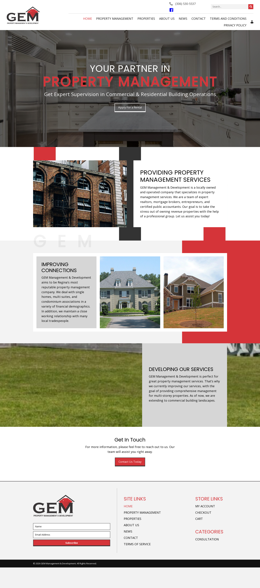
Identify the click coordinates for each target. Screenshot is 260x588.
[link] (87, 18)
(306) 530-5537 (185, 4)
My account (205, 507)
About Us (131, 526)
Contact (131, 538)
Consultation (207, 540)
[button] (130, 107)
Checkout (203, 513)
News (128, 532)
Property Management (142, 513)
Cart (199, 519)
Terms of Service (137, 544)
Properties (132, 519)
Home (128, 507)
